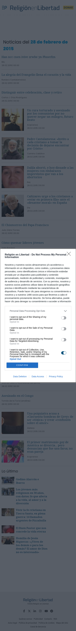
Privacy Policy (56, 376)
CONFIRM (22, 365)
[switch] (63, 317)
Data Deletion (20, 376)
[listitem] (38, 311)
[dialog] (38, 315)
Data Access (38, 376)
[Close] (70, 255)
